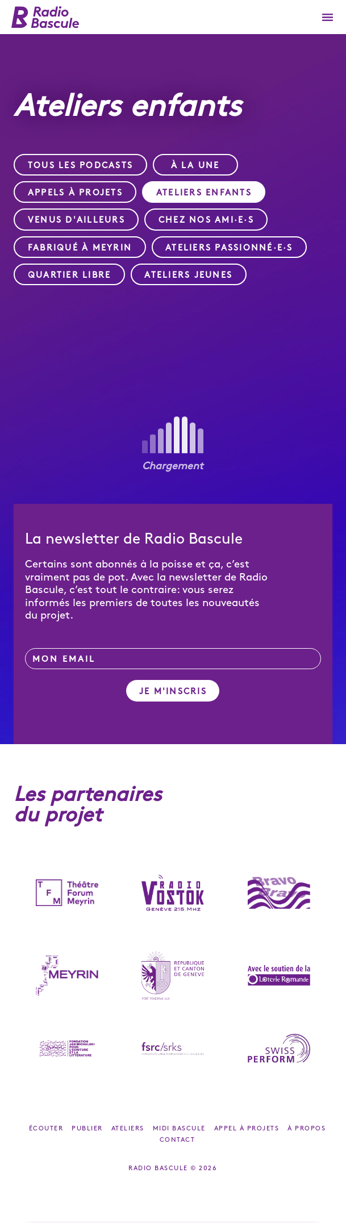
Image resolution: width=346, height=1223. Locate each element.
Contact (177, 1140)
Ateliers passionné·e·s (229, 248)
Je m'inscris (173, 692)
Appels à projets (75, 193)
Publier (87, 1129)
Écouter (46, 1129)
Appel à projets (247, 1129)
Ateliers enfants (204, 193)
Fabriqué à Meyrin (80, 248)
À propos (306, 1129)
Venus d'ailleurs (76, 220)
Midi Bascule (179, 1129)
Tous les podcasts (80, 166)
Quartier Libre (69, 275)
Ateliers (127, 1129)
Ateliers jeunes (188, 275)
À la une (195, 166)
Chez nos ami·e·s (206, 220)
